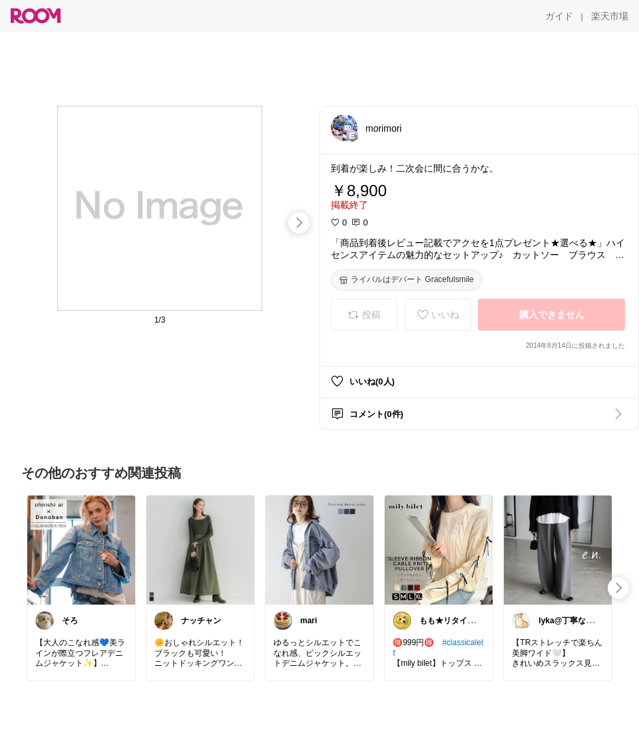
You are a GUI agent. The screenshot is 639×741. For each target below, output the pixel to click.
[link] (81, 549)
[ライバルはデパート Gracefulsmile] (406, 280)
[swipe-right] (299, 222)
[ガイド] (559, 16)
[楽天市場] (609, 16)
